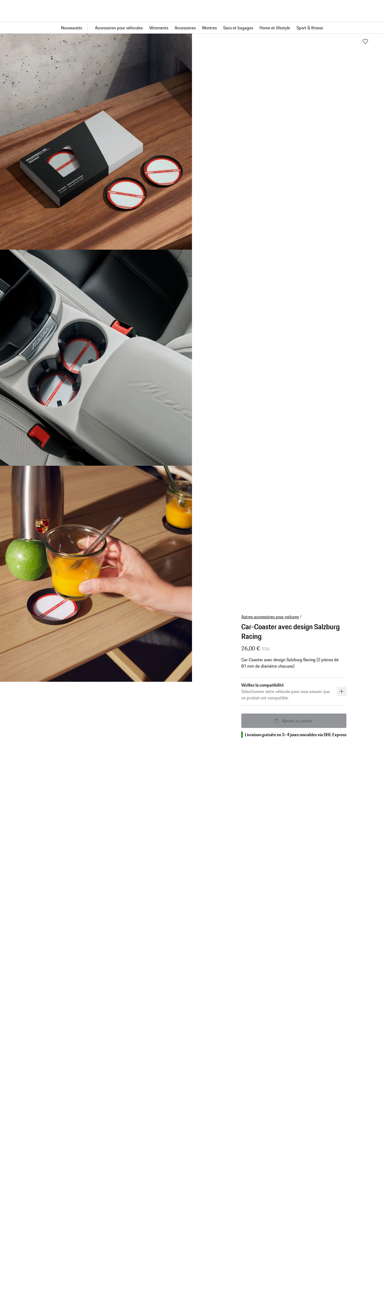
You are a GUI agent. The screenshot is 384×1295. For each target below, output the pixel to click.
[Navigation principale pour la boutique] (192, 27)
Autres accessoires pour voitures (270, 616)
